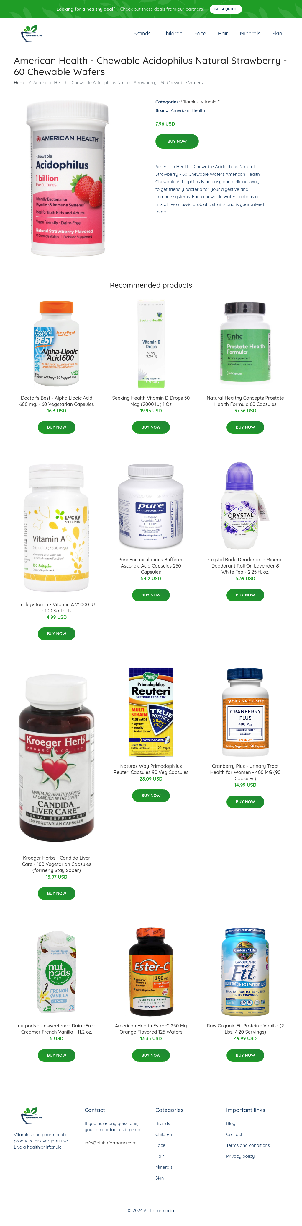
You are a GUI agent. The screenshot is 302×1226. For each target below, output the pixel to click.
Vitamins (190, 107)
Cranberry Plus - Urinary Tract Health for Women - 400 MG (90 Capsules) (245, 777)
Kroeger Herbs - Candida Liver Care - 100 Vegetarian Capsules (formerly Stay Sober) (56, 869)
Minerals (250, 35)
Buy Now (177, 146)
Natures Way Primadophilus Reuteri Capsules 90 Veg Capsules (151, 774)
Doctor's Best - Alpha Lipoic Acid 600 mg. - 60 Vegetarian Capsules (56, 406)
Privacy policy (240, 1161)
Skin (277, 35)
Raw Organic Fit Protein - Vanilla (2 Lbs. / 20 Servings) (245, 1034)
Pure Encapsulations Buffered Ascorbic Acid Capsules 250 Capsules (151, 571)
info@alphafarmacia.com (111, 1148)
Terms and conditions (248, 1150)
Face (200, 35)
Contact (234, 1139)
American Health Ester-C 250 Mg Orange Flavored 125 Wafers (151, 1034)
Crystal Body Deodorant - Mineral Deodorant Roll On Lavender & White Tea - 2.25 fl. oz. (245, 571)
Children (173, 35)
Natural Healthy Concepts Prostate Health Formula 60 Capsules (245, 406)
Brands (142, 35)
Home (20, 87)
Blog (230, 1128)
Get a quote (225, 9)
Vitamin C (211, 107)
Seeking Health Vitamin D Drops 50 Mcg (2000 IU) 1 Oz (151, 406)
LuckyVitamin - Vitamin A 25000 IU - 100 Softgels (56, 613)
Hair (223, 35)
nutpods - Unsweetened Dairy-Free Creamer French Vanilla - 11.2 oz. (57, 1034)
